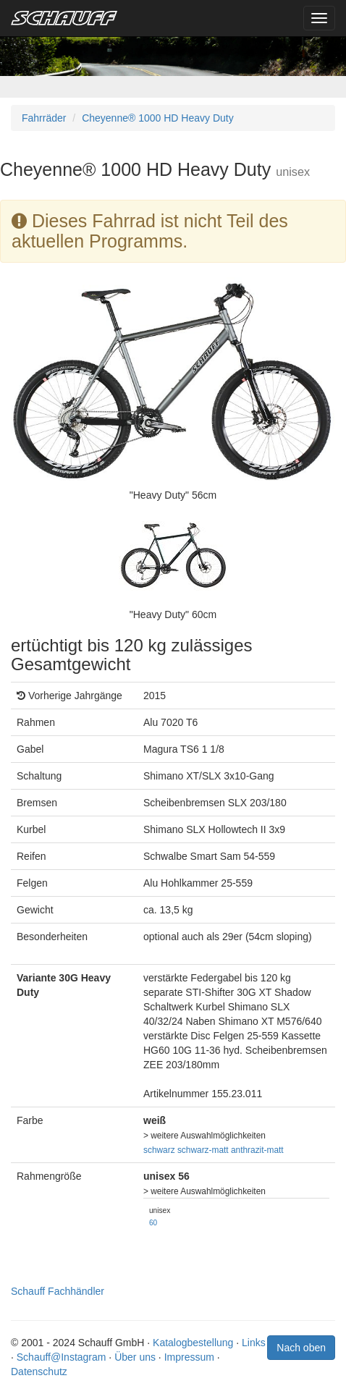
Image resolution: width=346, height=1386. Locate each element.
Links (254, 1342)
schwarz (159, 1150)
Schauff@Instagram (61, 1357)
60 (153, 1223)
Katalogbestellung (193, 1342)
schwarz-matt (203, 1150)
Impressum (189, 1357)
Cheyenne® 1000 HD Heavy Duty (158, 118)
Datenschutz (39, 1371)
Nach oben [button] (301, 1347)
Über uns (135, 1357)
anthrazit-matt (257, 1150)
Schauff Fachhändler (57, 1291)
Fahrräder (44, 118)
